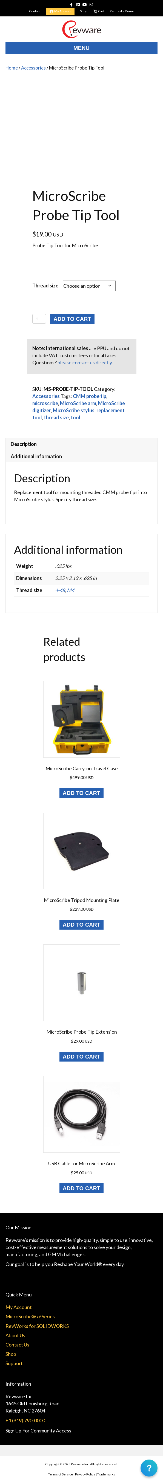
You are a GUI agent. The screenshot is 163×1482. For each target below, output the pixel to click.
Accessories (33, 68)
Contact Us (17, 1345)
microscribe (45, 403)
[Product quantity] (39, 319)
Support (14, 1363)
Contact (35, 11)
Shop (83, 11)
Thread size (45, 285)
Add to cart (72, 319)
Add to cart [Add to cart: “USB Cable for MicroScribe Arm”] (81, 1188)
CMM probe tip (89, 396)
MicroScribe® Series (30, 1316)
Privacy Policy (85, 1474)
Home (11, 68)
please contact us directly (85, 362)
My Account (60, 11)
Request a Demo (122, 11)
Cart (98, 11)
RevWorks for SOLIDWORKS (37, 1326)
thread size (56, 417)
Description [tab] (24, 444)
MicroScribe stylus (74, 410)
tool (75, 417)
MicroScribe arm (78, 403)
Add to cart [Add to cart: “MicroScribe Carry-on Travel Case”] (81, 793)
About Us (15, 1335)
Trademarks (106, 1474)
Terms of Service (60, 1474)
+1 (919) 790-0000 (25, 1420)
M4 (70, 590)
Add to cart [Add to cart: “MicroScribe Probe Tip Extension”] (81, 1057)
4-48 (60, 590)
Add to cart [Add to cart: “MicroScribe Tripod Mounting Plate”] (81, 925)
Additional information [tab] (36, 456)
